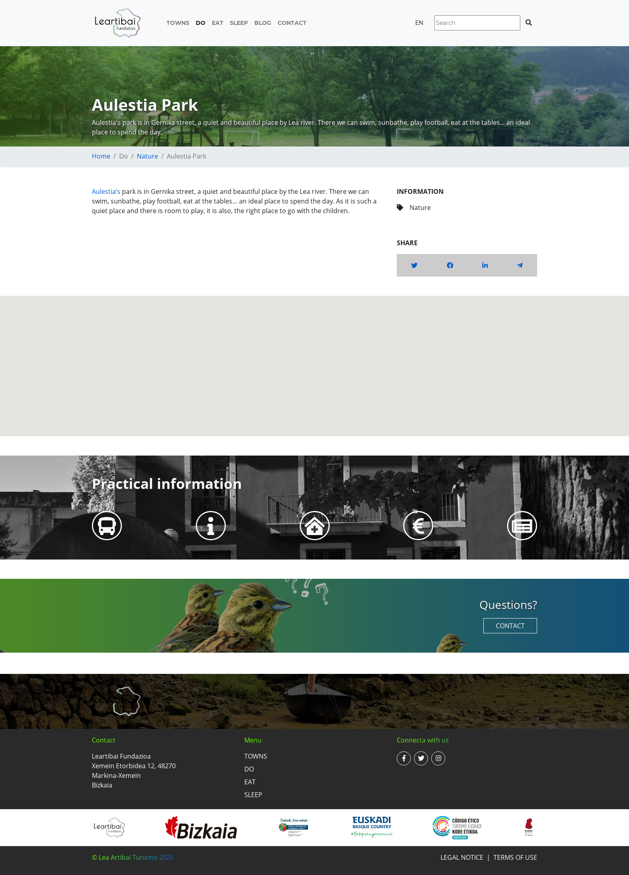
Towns (177, 22)
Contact (292, 22)
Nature (147, 156)
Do (200, 22)
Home (101, 156)
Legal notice (461, 857)
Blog (262, 22)
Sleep (239, 22)
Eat (217, 22)
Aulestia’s (106, 191)
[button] (314, 358)
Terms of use (515, 857)
